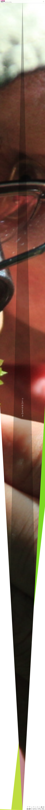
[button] (43, 1)
